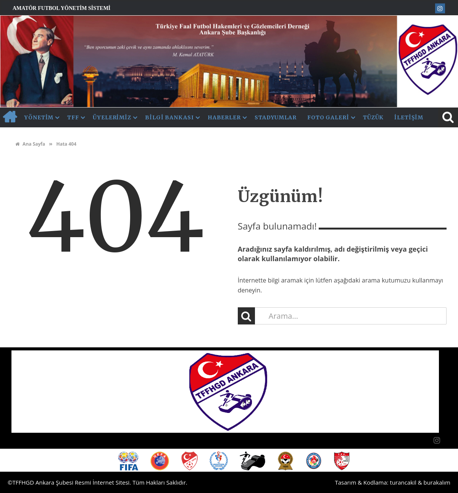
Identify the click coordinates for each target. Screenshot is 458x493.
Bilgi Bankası (169, 117)
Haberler (224, 117)
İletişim (408, 117)
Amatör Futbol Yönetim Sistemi (61, 8)
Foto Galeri (328, 117)
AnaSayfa (9, 117)
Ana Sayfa (30, 144)
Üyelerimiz (112, 117)
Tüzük (373, 117)
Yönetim (38, 117)
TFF (73, 117)
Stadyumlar (276, 117)
